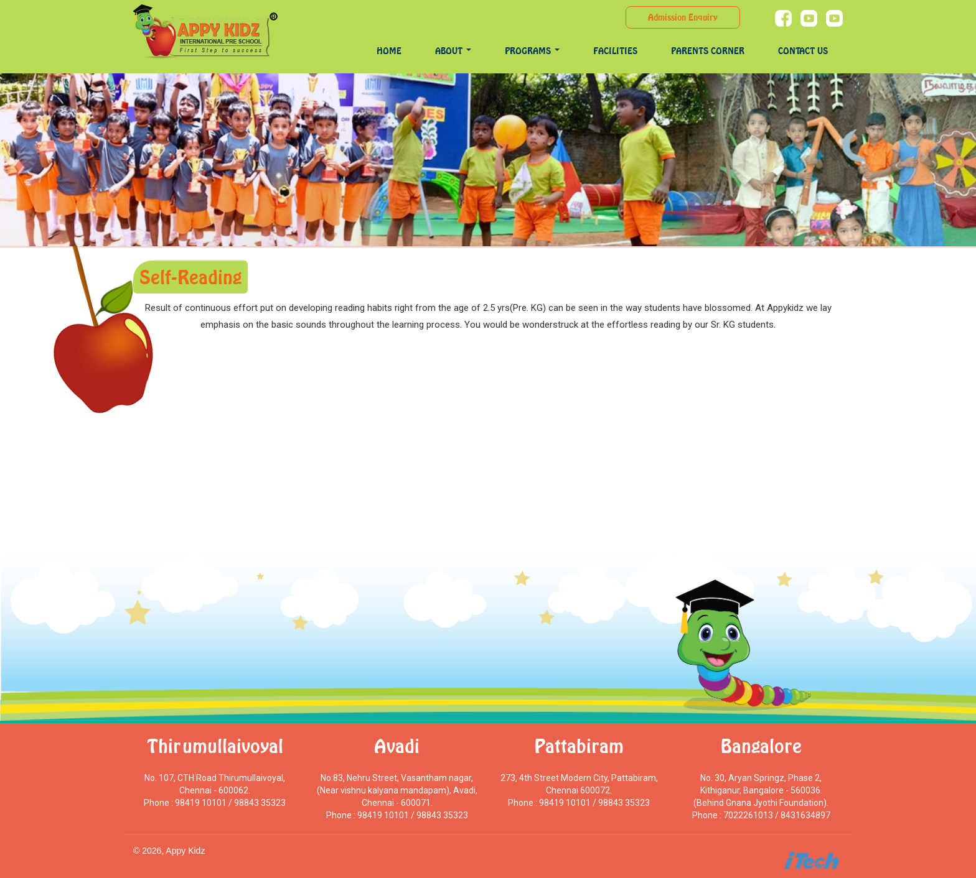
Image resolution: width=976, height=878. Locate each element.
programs (532, 50)
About (453, 50)
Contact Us (803, 50)
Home (389, 50)
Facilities (615, 50)
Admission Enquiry (683, 17)
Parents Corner (707, 50)
